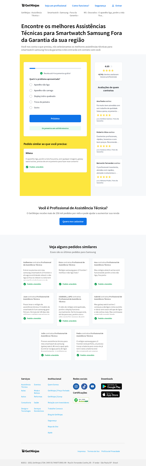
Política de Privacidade (110, 451)
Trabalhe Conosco (55, 408)
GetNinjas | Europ (55, 396)
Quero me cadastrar (73, 221)
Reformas (38, 396)
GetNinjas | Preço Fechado (58, 390)
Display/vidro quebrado (44, 96)
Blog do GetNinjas (55, 414)
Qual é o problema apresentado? (44, 79)
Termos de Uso (93, 451)
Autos (23, 396)
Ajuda (50, 432)
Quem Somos (53, 384)
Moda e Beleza (37, 391)
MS (85, 12)
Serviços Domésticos (39, 409)
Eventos (37, 384)
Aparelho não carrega (43, 90)
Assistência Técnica (37, 14)
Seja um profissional (55, 5)
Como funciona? (80, 5)
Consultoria (26, 402)
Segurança (100, 5)
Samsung (64, 12)
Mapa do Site (53, 426)
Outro (36, 107)
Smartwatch (52, 12)
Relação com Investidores (58, 402)
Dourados (92, 12)
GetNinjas (25, 12)
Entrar (117, 5)
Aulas (23, 390)
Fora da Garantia (73, 14)
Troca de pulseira (42, 102)
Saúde (36, 402)
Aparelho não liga (42, 84)
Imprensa (81, 451)
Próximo (55, 118)
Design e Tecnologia (25, 409)
